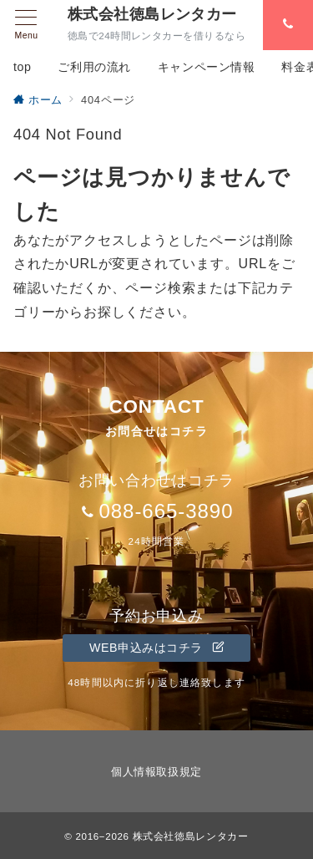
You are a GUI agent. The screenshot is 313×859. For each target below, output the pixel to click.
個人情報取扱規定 (156, 771)
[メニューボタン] (26, 25)
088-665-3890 (165, 511)
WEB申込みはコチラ (156, 647)
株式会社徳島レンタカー (152, 14)
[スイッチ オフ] (288, 25)
